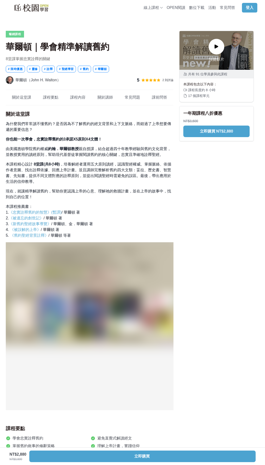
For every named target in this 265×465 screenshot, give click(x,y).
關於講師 (105, 97)
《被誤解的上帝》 (25, 230)
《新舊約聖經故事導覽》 (30, 224)
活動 (212, 8)
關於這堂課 (21, 97)
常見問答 (227, 8)
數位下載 (196, 8)
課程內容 (78, 97)
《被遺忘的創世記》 (26, 218)
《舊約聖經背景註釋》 (29, 235)
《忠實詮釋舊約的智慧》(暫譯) (35, 212)
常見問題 (132, 97)
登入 (249, 8)
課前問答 (159, 97)
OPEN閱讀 (176, 8)
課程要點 (50, 97)
